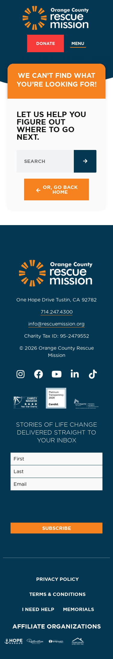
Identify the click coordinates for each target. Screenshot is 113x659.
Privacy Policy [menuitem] (57, 579)
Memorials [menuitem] (78, 609)
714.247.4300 (57, 311)
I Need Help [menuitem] (38, 609)
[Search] (85, 161)
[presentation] (54, 505)
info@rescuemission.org (56, 323)
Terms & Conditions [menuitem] (57, 594)
